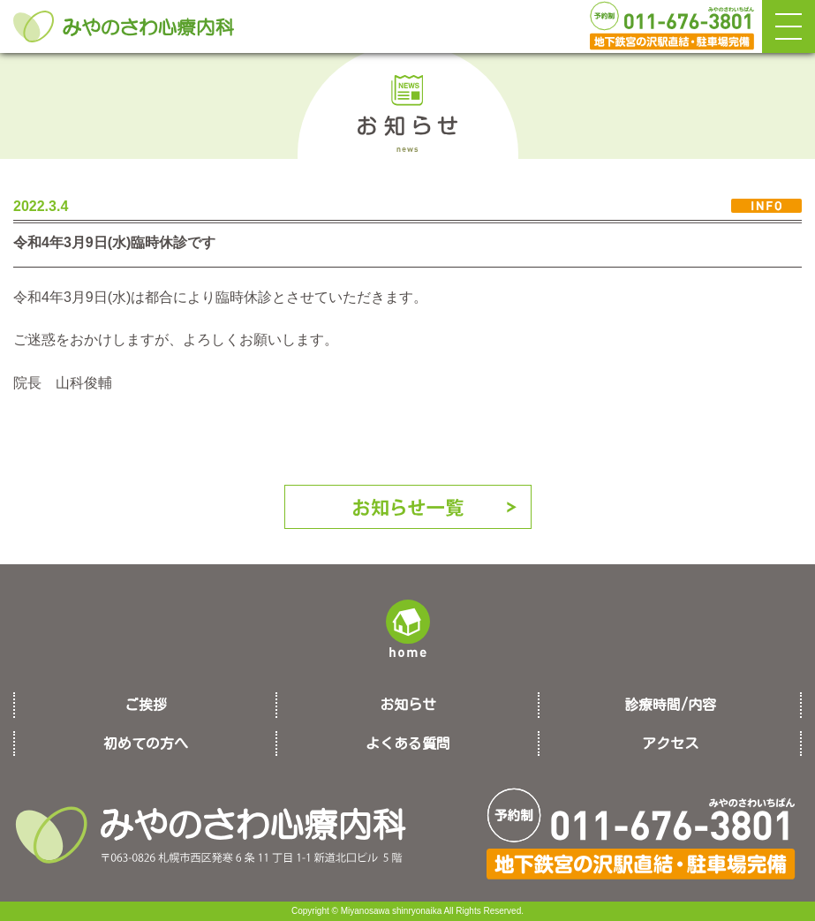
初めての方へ (145, 743)
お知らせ (408, 705)
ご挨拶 (146, 705)
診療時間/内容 (670, 705)
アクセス (670, 743)
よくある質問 (408, 743)
